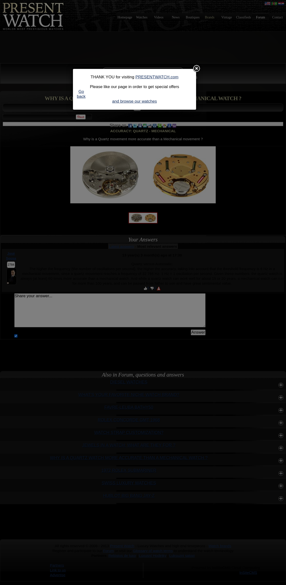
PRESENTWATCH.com (157, 77)
